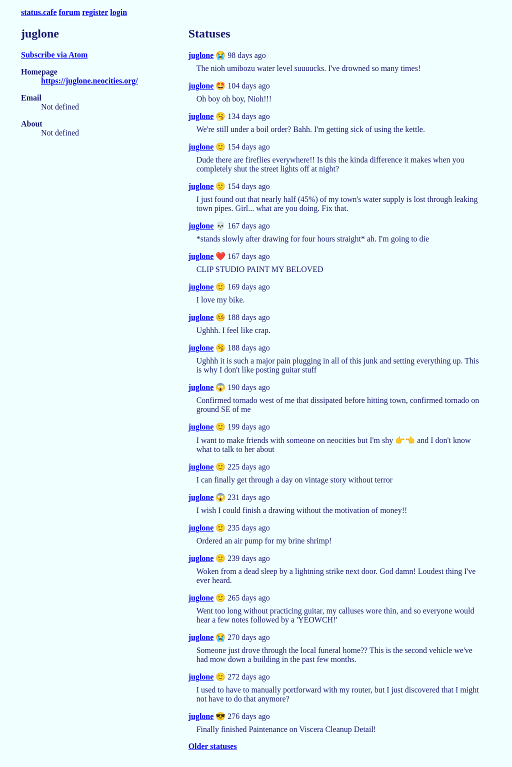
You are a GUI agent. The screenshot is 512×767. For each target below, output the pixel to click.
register (95, 12)
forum (69, 12)
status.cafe (39, 12)
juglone (201, 55)
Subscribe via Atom (54, 54)
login (118, 12)
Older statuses (212, 746)
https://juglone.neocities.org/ (89, 80)
